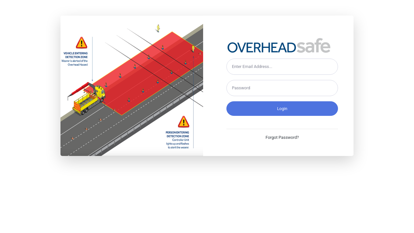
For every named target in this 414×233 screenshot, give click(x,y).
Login (282, 108)
